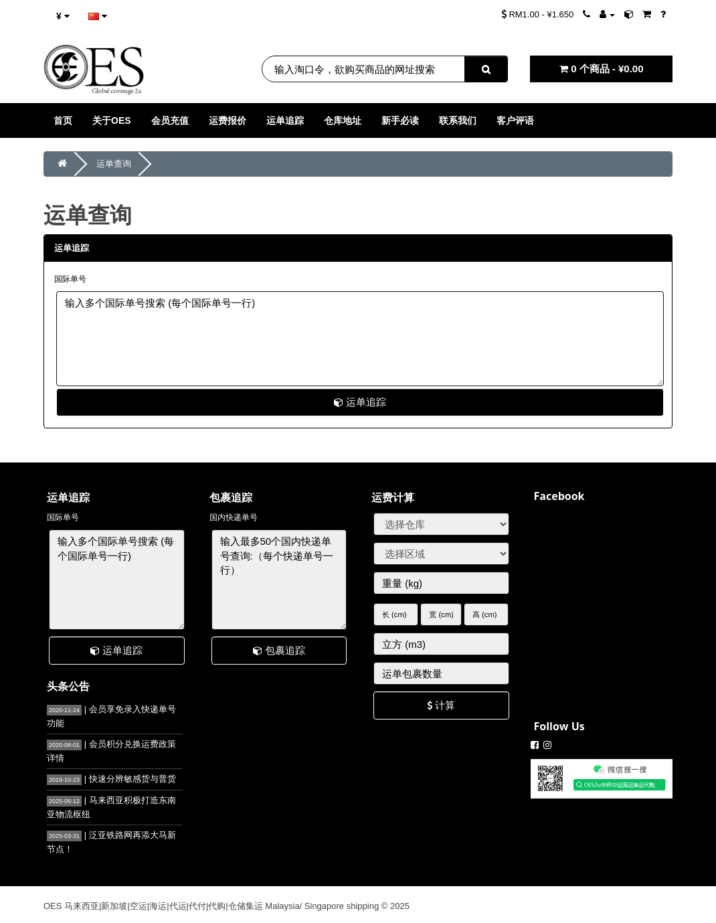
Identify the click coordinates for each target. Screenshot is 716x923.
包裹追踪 (279, 650)
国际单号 (70, 279)
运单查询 (113, 164)
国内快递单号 (233, 517)
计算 (441, 705)
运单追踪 (360, 402)
